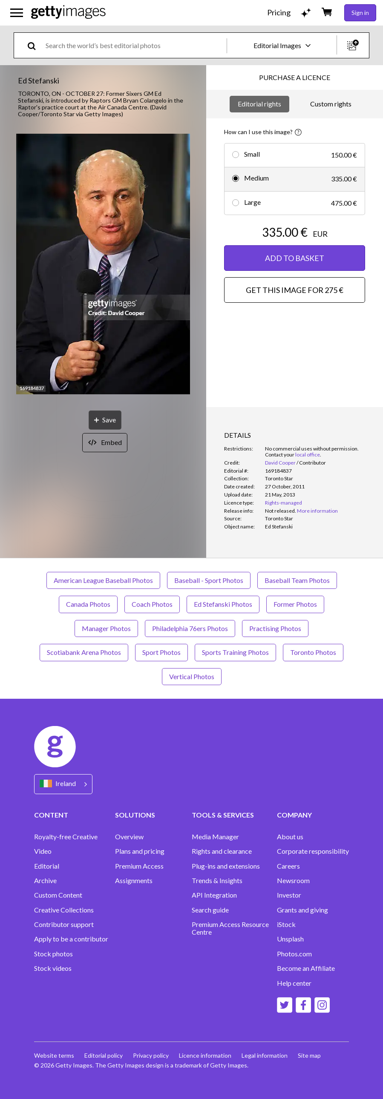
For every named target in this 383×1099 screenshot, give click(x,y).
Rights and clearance (222, 851)
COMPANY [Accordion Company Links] (294, 815)
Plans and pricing (139, 851)
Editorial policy (103, 1055)
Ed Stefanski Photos (223, 604)
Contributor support (64, 924)
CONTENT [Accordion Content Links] (51, 815)
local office (307, 454)
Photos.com (294, 954)
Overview (129, 837)
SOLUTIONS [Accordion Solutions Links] (135, 815)
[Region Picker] (63, 784)
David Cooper (280, 462)
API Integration (214, 895)
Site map (309, 1055)
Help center (294, 983)
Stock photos (53, 954)
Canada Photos (88, 604)
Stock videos (53, 968)
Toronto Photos (313, 652)
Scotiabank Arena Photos (84, 652)
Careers (288, 866)
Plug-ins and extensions (226, 866)
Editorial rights (259, 104)
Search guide (210, 910)
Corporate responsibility (313, 851)
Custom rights (330, 104)
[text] (135, 45)
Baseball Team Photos (297, 580)
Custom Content (58, 895)
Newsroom (293, 880)
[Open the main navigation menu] (16, 12)
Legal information (265, 1055)
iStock (286, 924)
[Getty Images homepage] (68, 12)
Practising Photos (275, 628)
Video (43, 851)
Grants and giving (302, 910)
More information (317, 511)
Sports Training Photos (235, 652)
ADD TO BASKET (294, 258)
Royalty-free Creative (66, 837)
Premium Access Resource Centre (230, 928)
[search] (35, 45)
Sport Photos (161, 652)
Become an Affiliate (306, 968)
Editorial (46, 866)
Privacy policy (151, 1055)
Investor (289, 895)
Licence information (205, 1055)
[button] (103, 265)
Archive (45, 880)
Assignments (134, 880)
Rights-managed (283, 502)
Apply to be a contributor (71, 939)
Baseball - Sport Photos (208, 580)
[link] (280, 511)
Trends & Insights (217, 880)
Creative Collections (64, 910)
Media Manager (215, 837)
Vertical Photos (191, 676)
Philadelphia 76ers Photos (190, 628)
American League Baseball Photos (103, 580)
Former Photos (295, 604)
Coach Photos (152, 604)
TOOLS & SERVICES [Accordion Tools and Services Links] (223, 815)
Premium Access (139, 866)
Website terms (54, 1055)
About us (290, 837)
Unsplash (290, 939)
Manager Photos (106, 628)
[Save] (105, 420)
